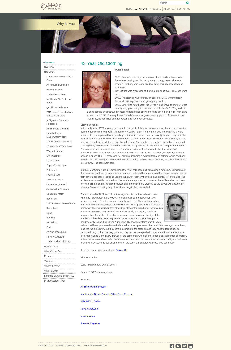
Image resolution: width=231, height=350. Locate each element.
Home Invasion (54, 89)
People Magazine (89, 308)
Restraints (52, 222)
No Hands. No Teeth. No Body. (59, 101)
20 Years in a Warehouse (59, 146)
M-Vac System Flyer (54, 280)
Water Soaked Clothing (58, 241)
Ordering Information (95, 345)
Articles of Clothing (56, 232)
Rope (49, 213)
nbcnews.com (88, 316)
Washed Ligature (55, 151)
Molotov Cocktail (55, 179)
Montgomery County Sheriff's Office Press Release (107, 294)
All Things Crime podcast (93, 286)
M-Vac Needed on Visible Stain (59, 78)
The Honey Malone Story (59, 141)
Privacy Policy (45, 345)
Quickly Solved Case (57, 107)
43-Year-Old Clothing (58, 128)
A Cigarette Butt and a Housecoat (58, 122)
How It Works (51, 246)
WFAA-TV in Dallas (90, 301)
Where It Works (52, 266)
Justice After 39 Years (58, 189)
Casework (49, 72)
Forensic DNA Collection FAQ (59, 276)
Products (155, 9)
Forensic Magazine (90, 323)
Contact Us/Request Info (68, 345)
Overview (49, 67)
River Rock (52, 208)
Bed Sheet (52, 198)
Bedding (51, 217)
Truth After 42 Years (57, 94)
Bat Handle (52, 170)
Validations (49, 261)
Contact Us (183, 9)
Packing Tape (53, 175)
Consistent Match (55, 194)
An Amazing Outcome (58, 85)
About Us (169, 9)
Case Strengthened (56, 184)
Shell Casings (54, 156)
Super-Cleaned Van (57, 165)
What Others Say (53, 251)
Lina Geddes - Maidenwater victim (56, 135)
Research (49, 256)
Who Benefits (51, 271)
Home (129, 9)
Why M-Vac (141, 8)
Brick (49, 227)
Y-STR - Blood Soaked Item (61, 203)
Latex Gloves (53, 160)
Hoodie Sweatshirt (56, 236)
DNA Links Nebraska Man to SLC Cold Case (60, 114)
